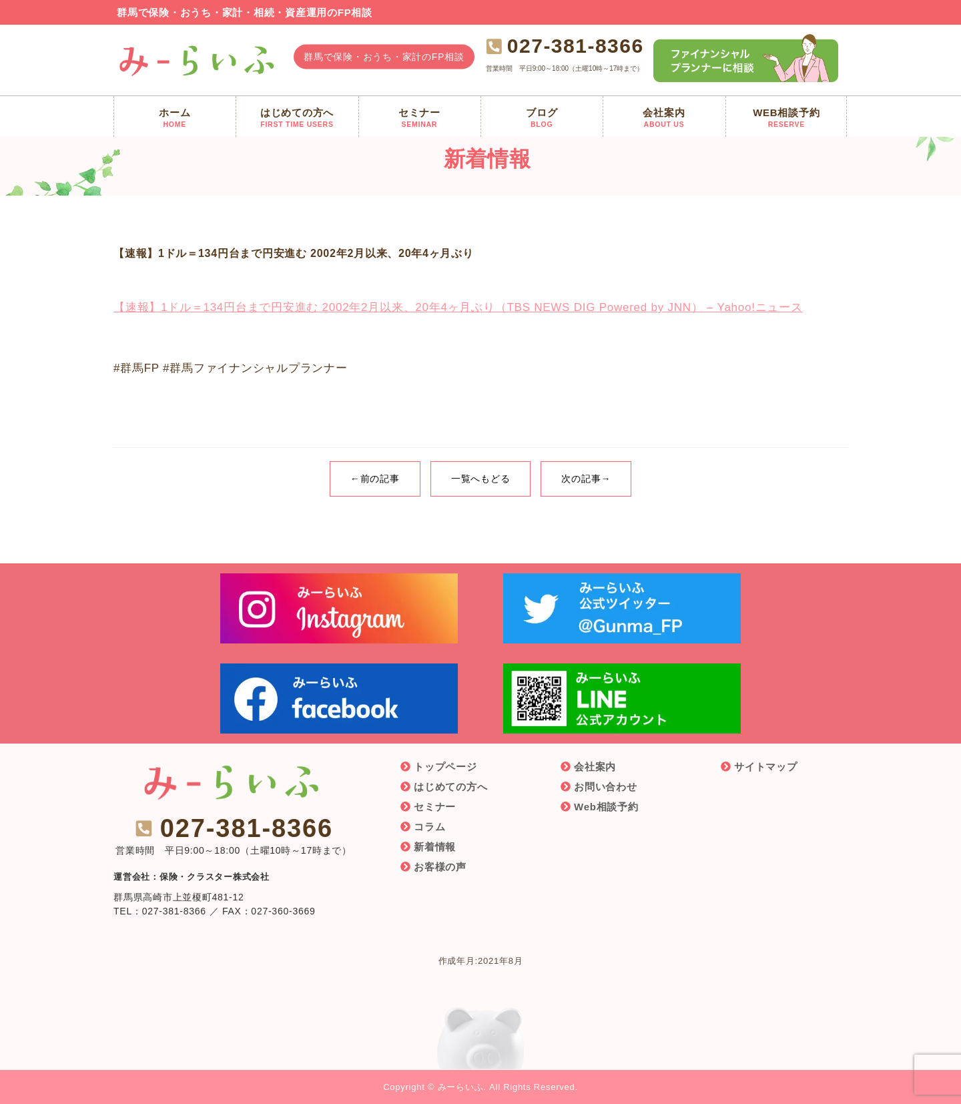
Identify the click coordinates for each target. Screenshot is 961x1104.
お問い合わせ (605, 786)
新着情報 (435, 846)
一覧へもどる (481, 478)
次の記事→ (586, 478)
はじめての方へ (450, 786)
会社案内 (595, 766)
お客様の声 (440, 866)
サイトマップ (765, 766)
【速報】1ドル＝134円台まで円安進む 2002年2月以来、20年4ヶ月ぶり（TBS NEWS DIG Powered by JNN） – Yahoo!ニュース (458, 307)
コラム (429, 826)
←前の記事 (375, 478)
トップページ (445, 766)
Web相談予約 (606, 806)
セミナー (435, 806)
